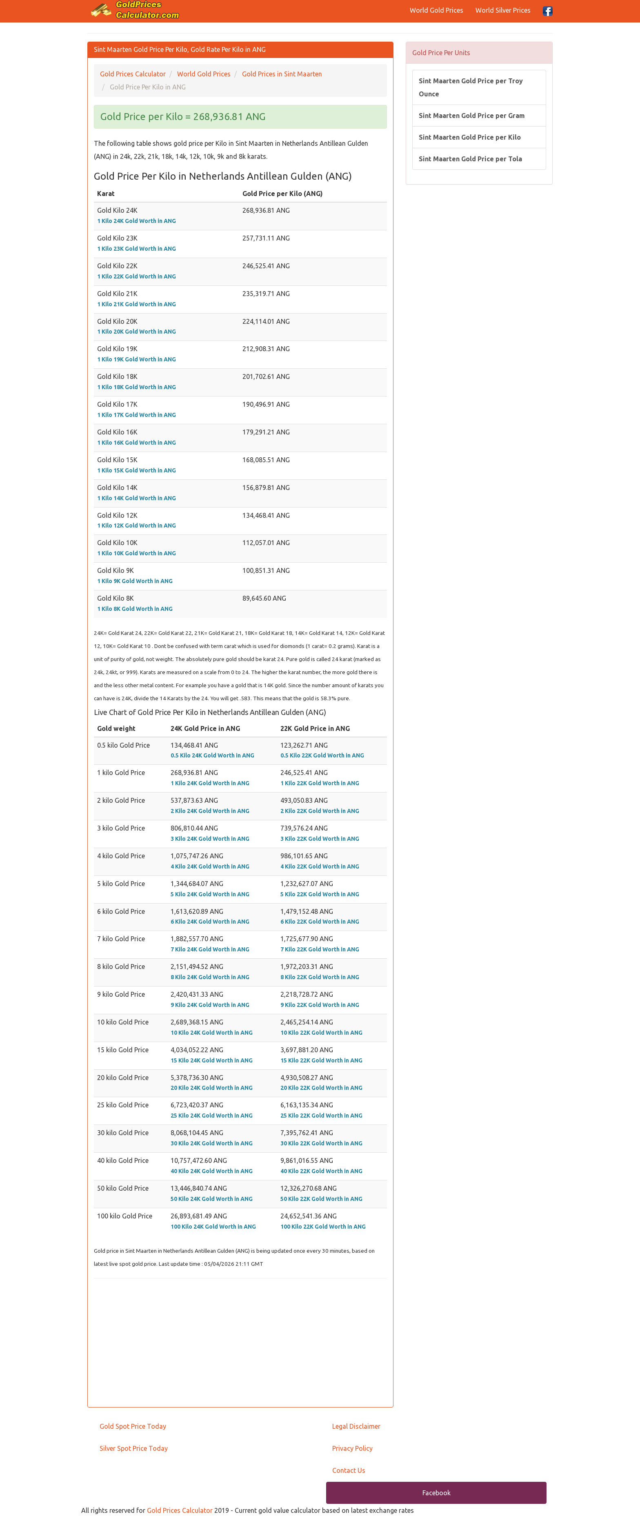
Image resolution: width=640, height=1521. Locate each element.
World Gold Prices (436, 10)
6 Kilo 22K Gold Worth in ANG (319, 921)
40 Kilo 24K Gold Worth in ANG (212, 1171)
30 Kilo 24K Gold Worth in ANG (212, 1143)
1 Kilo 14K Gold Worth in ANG (136, 498)
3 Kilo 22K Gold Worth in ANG (319, 838)
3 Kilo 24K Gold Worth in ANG (210, 838)
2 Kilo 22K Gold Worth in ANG (319, 811)
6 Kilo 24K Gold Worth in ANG (210, 921)
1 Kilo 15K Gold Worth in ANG (136, 470)
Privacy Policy (352, 1448)
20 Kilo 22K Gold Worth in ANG (321, 1088)
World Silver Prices (503, 10)
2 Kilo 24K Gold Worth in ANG (210, 811)
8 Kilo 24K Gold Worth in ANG (210, 977)
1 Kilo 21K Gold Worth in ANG (136, 304)
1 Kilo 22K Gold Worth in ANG (136, 276)
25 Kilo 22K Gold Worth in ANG (321, 1115)
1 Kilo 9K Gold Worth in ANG (135, 581)
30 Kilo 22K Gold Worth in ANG (321, 1143)
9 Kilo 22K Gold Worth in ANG (319, 1005)
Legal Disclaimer (356, 1426)
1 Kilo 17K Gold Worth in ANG (136, 415)
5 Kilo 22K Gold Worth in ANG (319, 894)
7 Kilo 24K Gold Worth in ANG (210, 949)
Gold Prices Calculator (180, 1510)
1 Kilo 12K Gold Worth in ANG (136, 525)
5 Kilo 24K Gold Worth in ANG (210, 894)
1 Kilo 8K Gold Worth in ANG (135, 609)
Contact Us (348, 1470)
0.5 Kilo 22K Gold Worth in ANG (322, 755)
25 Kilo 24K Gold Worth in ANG (212, 1115)
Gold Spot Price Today (133, 1426)
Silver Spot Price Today (134, 1448)
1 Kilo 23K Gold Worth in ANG (136, 248)
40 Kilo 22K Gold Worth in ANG (321, 1171)
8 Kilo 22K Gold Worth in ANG (319, 977)
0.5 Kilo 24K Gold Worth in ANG (212, 755)
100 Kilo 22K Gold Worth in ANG (323, 1226)
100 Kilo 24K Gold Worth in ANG (213, 1226)
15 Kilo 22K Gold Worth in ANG (321, 1060)
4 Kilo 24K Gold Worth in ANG (210, 866)
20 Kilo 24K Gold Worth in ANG (212, 1088)
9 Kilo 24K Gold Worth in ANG (210, 1005)
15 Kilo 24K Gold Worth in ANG (212, 1060)
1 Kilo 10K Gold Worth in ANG (136, 553)
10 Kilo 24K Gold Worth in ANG (212, 1032)
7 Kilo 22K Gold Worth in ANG (319, 949)
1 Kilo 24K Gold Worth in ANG (136, 221)
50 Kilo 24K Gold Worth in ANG (212, 1199)
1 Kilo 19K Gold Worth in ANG (136, 359)
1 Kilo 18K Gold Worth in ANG (136, 387)
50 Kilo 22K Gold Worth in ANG (321, 1199)
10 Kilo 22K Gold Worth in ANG (321, 1032)
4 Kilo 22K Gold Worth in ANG (319, 866)
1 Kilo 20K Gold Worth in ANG (136, 331)
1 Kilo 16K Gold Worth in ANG (136, 442)
